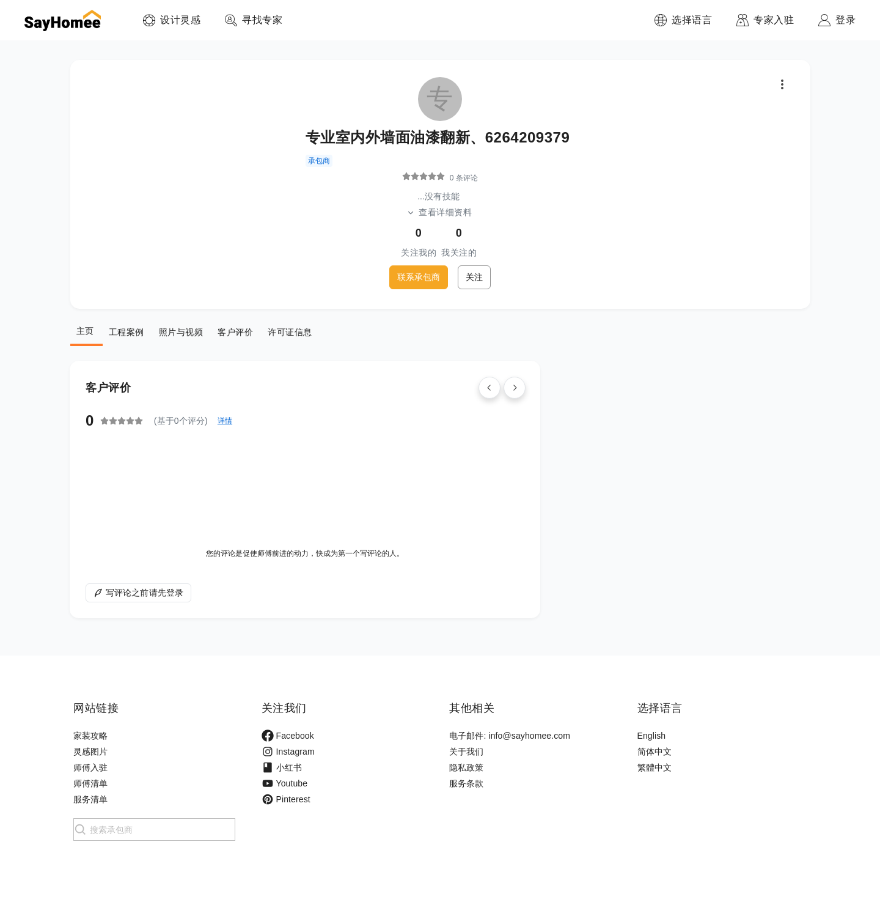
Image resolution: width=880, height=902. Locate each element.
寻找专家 (262, 20)
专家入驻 (774, 20)
